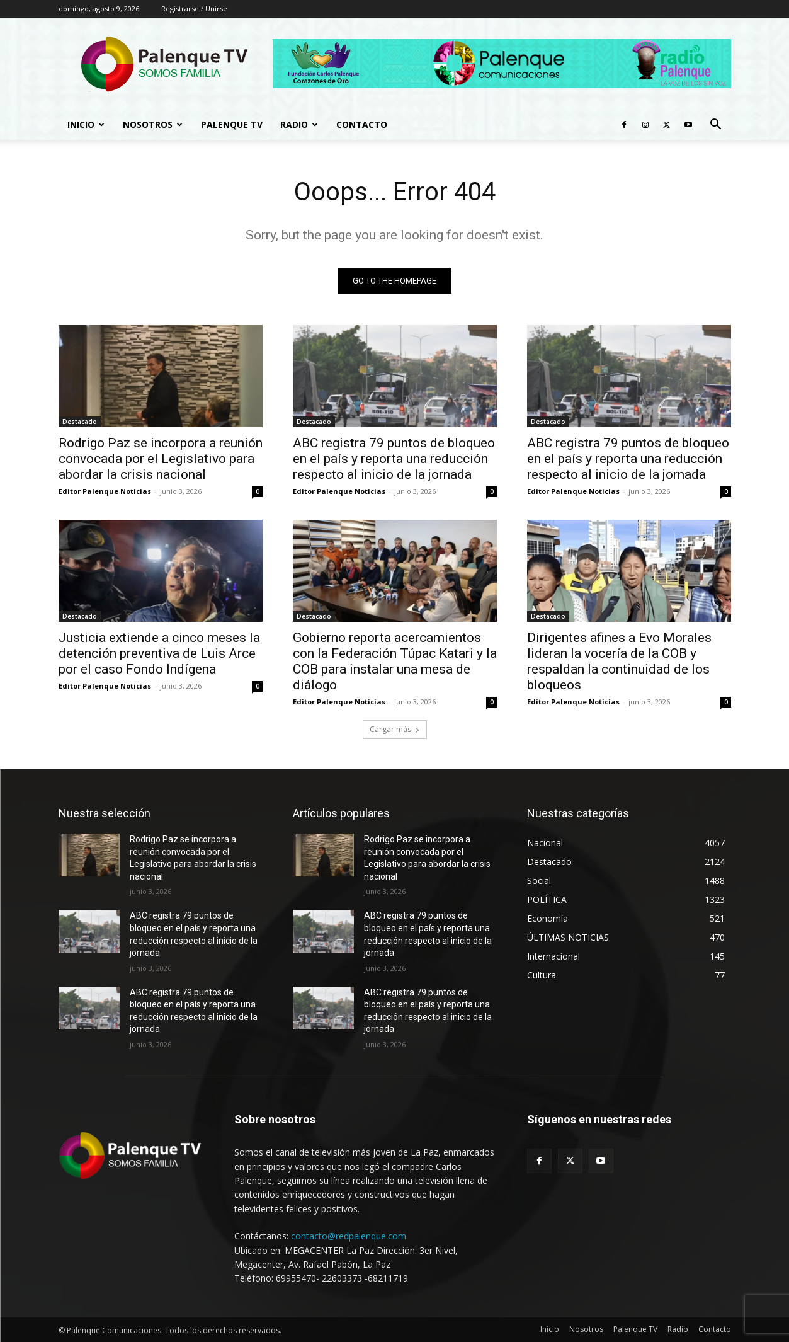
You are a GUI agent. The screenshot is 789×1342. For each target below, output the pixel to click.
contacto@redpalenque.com (348, 1236)
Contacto (361, 124)
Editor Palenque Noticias (105, 491)
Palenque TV (232, 124)
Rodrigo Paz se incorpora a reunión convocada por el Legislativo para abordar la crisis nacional (161, 458)
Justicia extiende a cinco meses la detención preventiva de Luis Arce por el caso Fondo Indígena (159, 653)
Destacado (79, 421)
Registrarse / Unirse (194, 8)
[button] (716, 126)
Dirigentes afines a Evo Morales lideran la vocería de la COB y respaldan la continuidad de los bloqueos (619, 661)
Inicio (86, 124)
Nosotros (153, 124)
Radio (299, 124)
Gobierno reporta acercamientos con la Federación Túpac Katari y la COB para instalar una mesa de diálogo (395, 661)
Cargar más (395, 729)
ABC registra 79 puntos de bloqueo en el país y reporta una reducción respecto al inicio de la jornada (394, 458)
